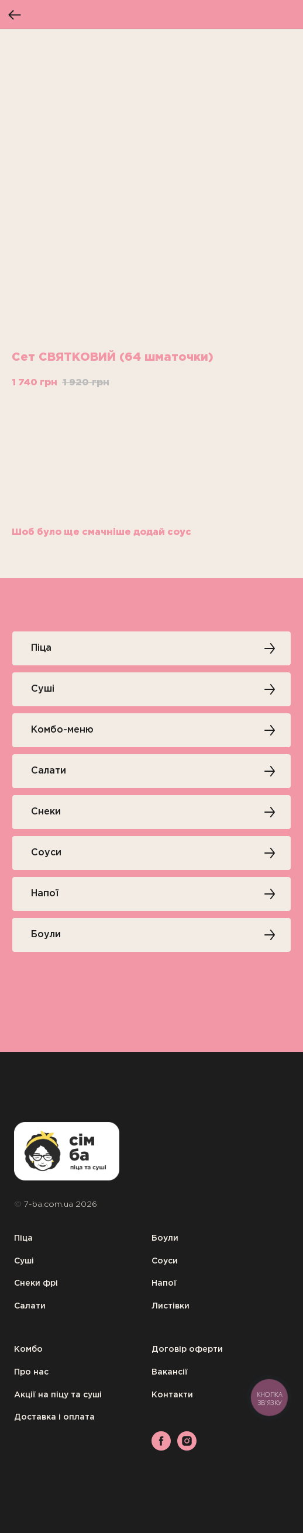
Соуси (165, 1261)
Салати (30, 1306)
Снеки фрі (36, 1283)
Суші (24, 1261)
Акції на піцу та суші (58, 1395)
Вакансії (170, 1372)
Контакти (172, 1395)
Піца (23, 1238)
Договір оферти (187, 1349)
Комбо (28, 1349)
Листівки (171, 1306)
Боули (165, 1238)
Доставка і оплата (54, 1417)
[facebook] (161, 1447)
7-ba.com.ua (49, 1204)
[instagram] (187, 1447)
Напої (164, 1283)
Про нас (31, 1372)
